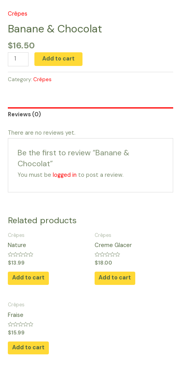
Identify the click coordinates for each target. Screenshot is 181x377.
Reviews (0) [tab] (24, 114)
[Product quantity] (18, 59)
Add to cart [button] (28, 277)
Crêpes (17, 14)
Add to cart (58, 58)
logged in (65, 175)
